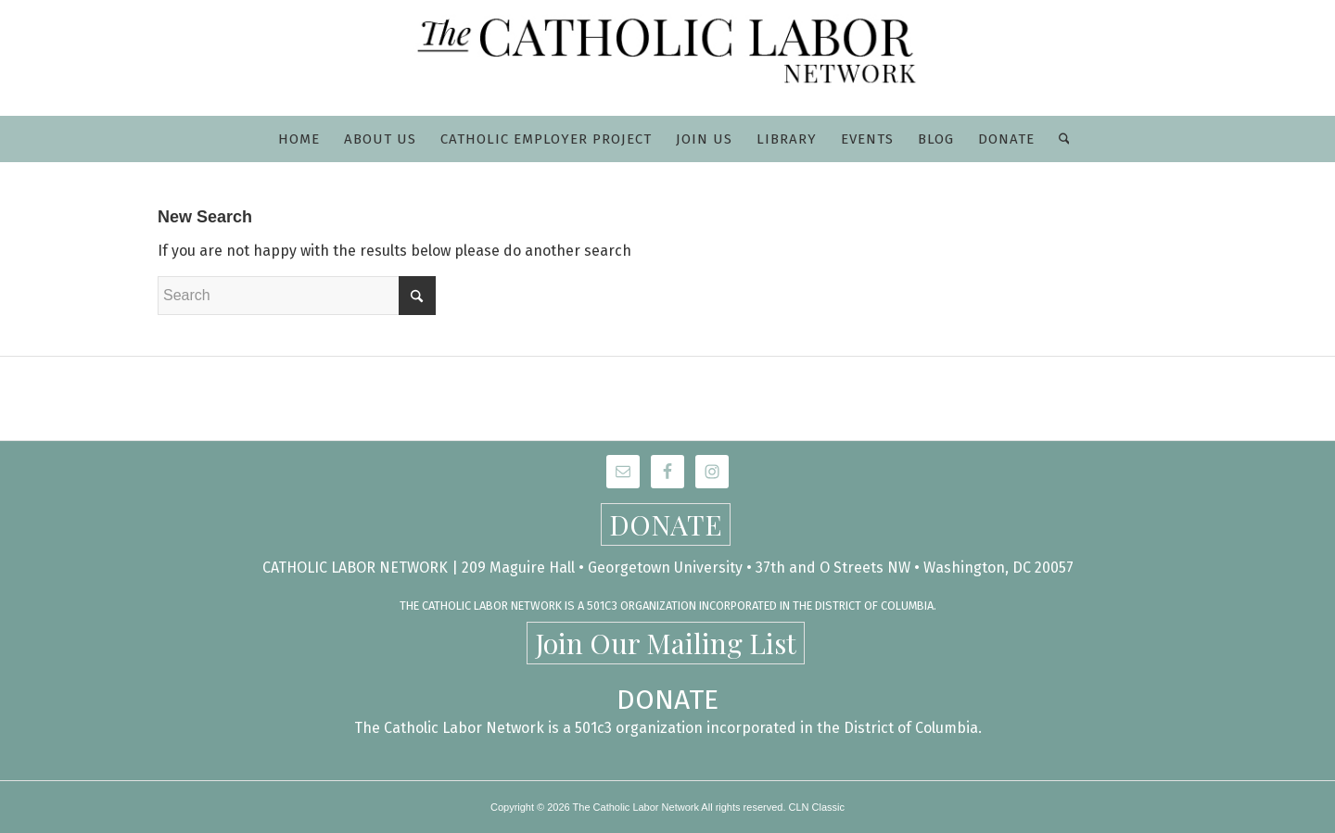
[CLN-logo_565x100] (667, 58)
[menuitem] (299, 139)
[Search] (1058, 139)
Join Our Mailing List (665, 643)
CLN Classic (817, 807)
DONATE (665, 524)
